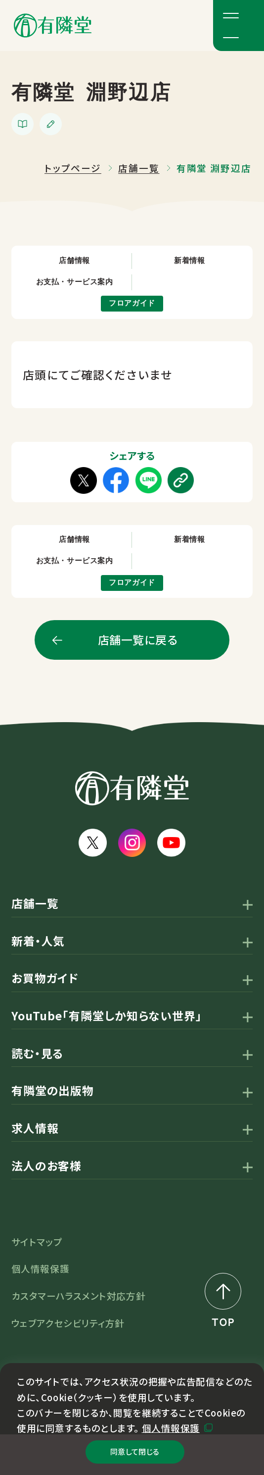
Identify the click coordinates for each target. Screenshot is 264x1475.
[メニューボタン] (238, 25)
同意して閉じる (135, 1446)
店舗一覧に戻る (137, 680)
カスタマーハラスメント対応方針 (78, 1336)
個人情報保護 (171, 1417)
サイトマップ (36, 1281)
